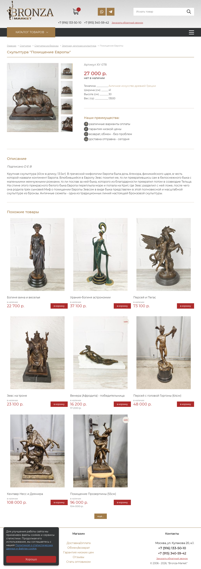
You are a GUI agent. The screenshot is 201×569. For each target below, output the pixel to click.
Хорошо (31, 559)
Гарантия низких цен (78, 552)
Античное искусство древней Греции (132, 85)
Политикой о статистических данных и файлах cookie (29, 547)
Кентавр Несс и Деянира (25, 494)
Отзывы (78, 557)
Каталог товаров (30, 32)
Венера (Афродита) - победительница (97, 395)
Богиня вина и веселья (23, 297)
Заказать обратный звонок (127, 22)
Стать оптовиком (78, 561)
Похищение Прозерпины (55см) (93, 494)
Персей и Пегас (144, 297)
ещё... (100, 516)
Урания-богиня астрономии (90, 297)
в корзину (59, 306)
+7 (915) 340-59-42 (172, 553)
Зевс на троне (17, 395)
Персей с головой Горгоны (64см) (157, 395)
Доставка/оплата (79, 543)
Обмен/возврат (78, 547)
